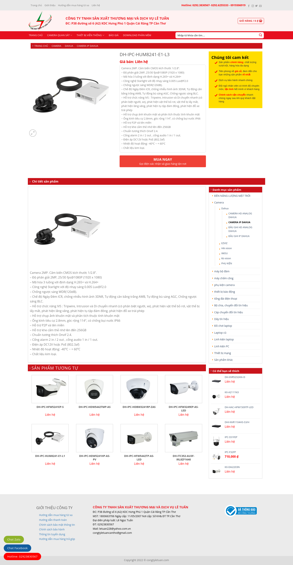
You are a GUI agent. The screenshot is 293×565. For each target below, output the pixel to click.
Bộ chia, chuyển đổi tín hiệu (231, 305)
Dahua (69, 46)
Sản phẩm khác (223, 360)
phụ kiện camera (224, 285)
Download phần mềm (137, 35)
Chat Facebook (17, 548)
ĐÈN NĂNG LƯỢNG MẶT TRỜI (232, 195)
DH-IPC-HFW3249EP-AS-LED (183, 408)
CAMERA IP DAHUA (87, 46)
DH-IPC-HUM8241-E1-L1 (50, 456)
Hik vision (226, 248)
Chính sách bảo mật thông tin (57, 524)
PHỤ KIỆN (226, 263)
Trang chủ (36, 5)
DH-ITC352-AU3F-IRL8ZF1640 (183, 457)
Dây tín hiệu (221, 319)
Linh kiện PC (221, 346)
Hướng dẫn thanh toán (53, 520)
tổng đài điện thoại (225, 298)
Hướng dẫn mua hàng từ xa (73, 5)
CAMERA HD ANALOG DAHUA (240, 215)
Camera (56, 46)
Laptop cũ (220, 332)
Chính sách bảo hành (52, 529)
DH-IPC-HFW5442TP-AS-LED (139, 457)
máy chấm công (223, 278)
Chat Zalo (13, 539)
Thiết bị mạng (222, 353)
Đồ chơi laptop (223, 325)
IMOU (224, 253)
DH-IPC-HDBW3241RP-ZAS (139, 407)
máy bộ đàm (221, 271)
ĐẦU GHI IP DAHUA (239, 236)
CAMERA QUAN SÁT (59, 35)
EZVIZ (224, 243)
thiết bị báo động (224, 291)
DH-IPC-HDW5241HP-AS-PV (94, 457)
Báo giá (113, 35)
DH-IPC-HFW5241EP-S (50, 407)
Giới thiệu (49, 5)
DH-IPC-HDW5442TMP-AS (95, 407)
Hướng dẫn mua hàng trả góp (57, 539)
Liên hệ (96, 5)
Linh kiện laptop (224, 339)
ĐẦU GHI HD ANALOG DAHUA (240, 229)
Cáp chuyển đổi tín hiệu (228, 312)
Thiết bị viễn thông (90, 35)
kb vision (226, 258)
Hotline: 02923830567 (22, 556)
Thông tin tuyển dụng (52, 534)
